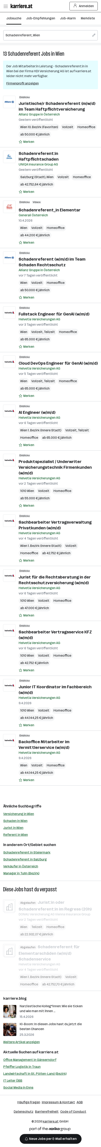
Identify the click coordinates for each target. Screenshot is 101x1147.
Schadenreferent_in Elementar (50, 210)
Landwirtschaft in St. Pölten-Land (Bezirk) (35, 1074)
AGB (80, 1102)
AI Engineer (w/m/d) (37, 412)
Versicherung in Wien (18, 814)
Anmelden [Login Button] (84, 6)
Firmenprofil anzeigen (22, 83)
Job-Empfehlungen (40, 18)
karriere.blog (15, 998)
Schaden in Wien (15, 821)
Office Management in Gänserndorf (29, 1060)
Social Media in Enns (18, 1087)
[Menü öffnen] (5, 6)
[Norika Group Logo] (50, 1130)
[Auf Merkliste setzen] (26, 141)
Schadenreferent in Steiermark (26, 852)
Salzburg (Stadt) (32, 177)
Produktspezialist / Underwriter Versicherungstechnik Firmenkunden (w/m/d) (55, 467)
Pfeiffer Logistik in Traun (22, 1067)
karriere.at (49, 1052)
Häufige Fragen (28, 1102)
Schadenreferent (24, 53)
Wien (60, 53)
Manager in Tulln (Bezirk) (21, 873)
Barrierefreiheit (47, 1112)
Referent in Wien (15, 835)
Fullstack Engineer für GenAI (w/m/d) (54, 314)
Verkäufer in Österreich (20, 866)
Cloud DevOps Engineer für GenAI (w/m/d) (58, 363)
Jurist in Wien (13, 828)
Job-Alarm (68, 18)
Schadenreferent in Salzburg (25, 859)
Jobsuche (13, 18)
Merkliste (88, 18)
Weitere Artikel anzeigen (21, 1042)
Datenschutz (23, 1112)
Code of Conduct (73, 1112)
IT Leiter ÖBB (12, 1081)
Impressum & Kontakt (58, 1102)
